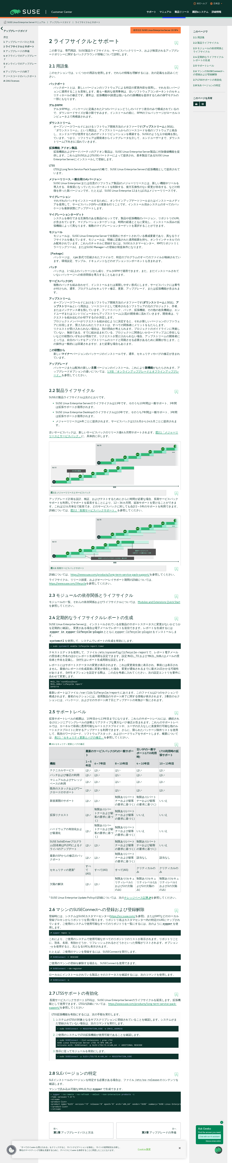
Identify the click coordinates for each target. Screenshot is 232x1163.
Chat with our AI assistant (209, 1137)
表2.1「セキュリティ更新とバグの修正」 (79, 737)
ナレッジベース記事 (136, 897)
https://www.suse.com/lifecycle (67, 583)
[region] (99, 1149)
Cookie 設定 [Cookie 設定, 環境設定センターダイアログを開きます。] (144, 1149)
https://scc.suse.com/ (122, 916)
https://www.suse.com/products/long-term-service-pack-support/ (110, 574)
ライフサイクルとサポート (87, 22)
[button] (11, 1150)
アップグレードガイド (60, 22)
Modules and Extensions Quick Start (159, 602)
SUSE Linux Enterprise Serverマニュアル (26, 22)
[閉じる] (179, 1148)
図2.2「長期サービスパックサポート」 (94, 510)
